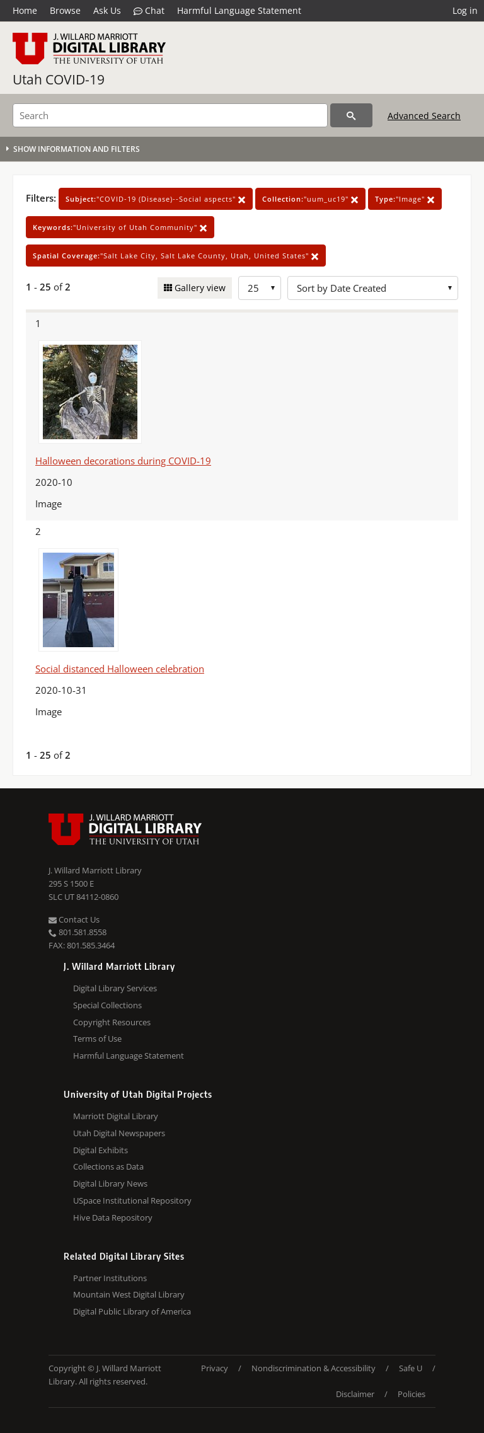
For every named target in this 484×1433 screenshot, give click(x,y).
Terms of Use (97, 1038)
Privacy (214, 1368)
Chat (149, 10)
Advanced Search (424, 116)
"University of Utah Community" (120, 227)
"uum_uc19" (310, 199)
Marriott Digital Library (115, 1116)
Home (25, 10)
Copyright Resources (112, 1022)
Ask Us (107, 10)
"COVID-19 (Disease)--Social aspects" (156, 199)
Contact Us (74, 919)
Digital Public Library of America (132, 1311)
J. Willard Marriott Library (95, 870)
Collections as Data (108, 1166)
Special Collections (107, 1005)
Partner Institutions (110, 1278)
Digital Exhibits (100, 1150)
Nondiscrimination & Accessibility (313, 1368)
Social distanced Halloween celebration (119, 668)
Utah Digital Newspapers (119, 1133)
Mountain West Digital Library (129, 1294)
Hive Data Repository (113, 1217)
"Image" (405, 199)
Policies (411, 1394)
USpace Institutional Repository (132, 1200)
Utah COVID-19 (59, 79)
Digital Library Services (115, 988)
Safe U (410, 1368)
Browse (65, 10)
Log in (465, 10)
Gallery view (199, 288)
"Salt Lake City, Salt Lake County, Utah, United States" (176, 255)
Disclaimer (355, 1394)
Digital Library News (110, 1183)
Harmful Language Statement (239, 10)
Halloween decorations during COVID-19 (123, 460)
